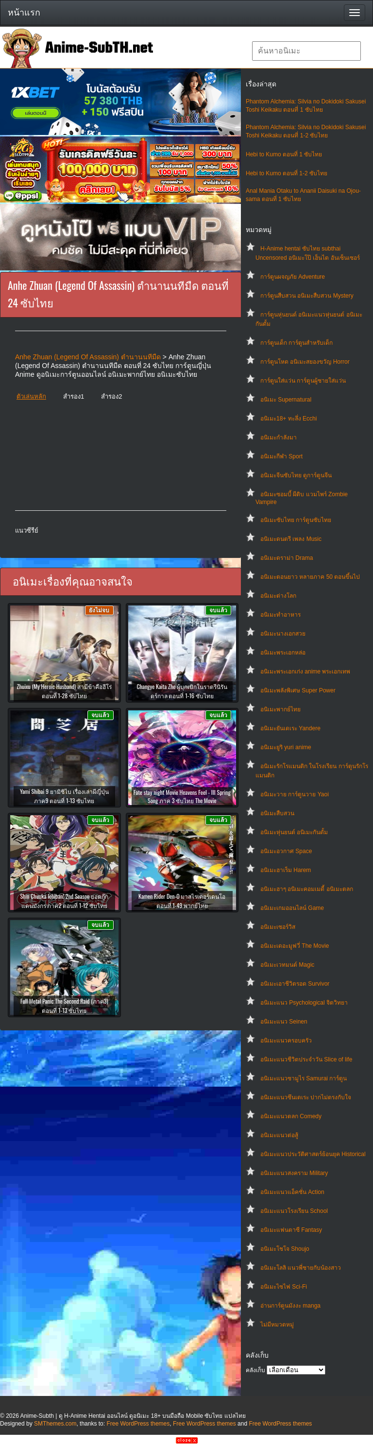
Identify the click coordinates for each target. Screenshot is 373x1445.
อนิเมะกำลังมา (278, 437)
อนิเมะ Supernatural (285, 399)
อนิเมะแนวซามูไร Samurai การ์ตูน (303, 1078)
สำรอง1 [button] (73, 396)
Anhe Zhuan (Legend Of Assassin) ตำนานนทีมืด (88, 357)
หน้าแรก (24, 12)
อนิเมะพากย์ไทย (280, 709)
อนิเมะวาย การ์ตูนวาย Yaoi (294, 794)
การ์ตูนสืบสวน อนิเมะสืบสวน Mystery (307, 295)
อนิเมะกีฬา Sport (281, 456)
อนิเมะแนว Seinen (283, 1021)
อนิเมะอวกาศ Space (286, 851)
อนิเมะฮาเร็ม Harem (285, 870)
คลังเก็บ (255, 1370)
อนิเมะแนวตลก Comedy (291, 1116)
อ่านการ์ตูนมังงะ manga (290, 1305)
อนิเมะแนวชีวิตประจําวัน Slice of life (306, 1059)
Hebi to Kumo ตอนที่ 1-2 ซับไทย (286, 173)
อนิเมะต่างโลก (278, 595)
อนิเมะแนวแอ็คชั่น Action (292, 1192)
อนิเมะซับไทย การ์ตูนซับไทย (295, 520)
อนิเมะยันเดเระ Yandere (290, 728)
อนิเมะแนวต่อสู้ (279, 1135)
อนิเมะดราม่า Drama (286, 557)
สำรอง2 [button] (111, 396)
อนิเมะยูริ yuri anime (285, 747)
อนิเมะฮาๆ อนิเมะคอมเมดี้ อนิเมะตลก (306, 889)
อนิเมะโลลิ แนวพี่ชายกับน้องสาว (300, 1267)
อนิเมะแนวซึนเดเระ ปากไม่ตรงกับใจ (305, 1097)
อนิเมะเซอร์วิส (277, 927)
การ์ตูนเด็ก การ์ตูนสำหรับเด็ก (296, 342)
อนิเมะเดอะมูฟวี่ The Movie (294, 945)
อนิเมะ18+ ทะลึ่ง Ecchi (288, 418)
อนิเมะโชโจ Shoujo (284, 1248)
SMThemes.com (55, 1423)
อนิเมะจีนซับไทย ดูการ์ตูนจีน (296, 475)
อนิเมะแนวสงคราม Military (294, 1173)
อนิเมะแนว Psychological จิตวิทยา (304, 1002)
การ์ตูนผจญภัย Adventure (292, 276)
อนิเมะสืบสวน (277, 813)
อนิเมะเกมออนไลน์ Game (292, 908)
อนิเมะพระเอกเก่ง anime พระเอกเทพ (305, 671)
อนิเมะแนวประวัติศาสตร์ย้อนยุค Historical (313, 1154)
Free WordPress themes (138, 1423)
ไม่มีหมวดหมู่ (277, 1324)
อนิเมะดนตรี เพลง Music (291, 539)
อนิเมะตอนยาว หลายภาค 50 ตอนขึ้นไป (310, 576)
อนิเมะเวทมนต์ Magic (287, 964)
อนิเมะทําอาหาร (280, 614)
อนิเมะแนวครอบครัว (286, 1040)
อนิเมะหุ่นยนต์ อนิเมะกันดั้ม (294, 832)
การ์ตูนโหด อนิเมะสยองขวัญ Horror (305, 361)
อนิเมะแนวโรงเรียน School (294, 1211)
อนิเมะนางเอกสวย (282, 633)
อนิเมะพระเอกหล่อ (282, 652)
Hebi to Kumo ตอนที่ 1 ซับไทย (284, 154)
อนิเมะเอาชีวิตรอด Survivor (294, 983)
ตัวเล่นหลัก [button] (31, 396)
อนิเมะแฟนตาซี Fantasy (291, 1230)
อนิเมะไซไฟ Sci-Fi (283, 1286)
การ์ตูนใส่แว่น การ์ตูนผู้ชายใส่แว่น (303, 380)
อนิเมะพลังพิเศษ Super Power (298, 690)
